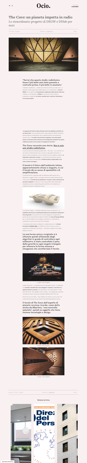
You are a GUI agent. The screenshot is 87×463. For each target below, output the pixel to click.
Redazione (50, 31)
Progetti (17, 31)
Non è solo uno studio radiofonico (43, 146)
